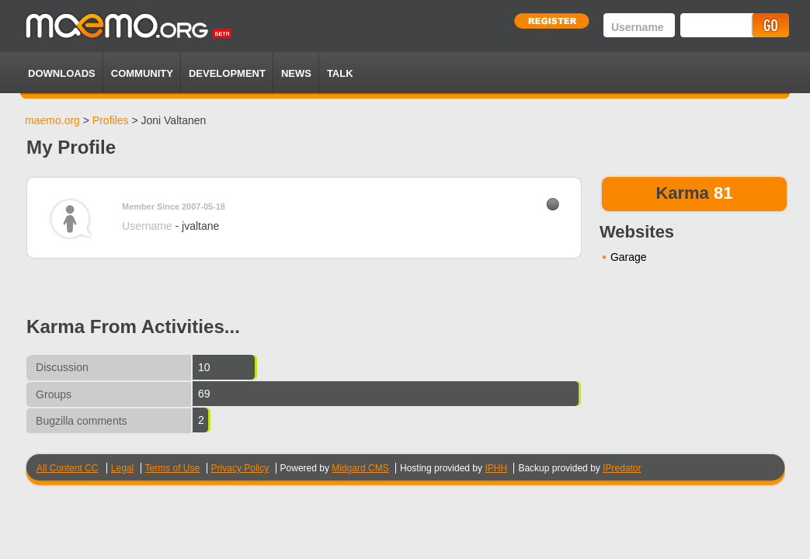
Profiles (110, 120)
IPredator (622, 468)
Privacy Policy (240, 468)
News (296, 73)
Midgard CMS (360, 468)
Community (142, 73)
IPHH (496, 468)
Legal (122, 468)
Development (227, 73)
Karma (681, 193)
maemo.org (52, 120)
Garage (628, 257)
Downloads (62, 73)
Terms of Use (172, 468)
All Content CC (67, 468)
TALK (340, 73)
